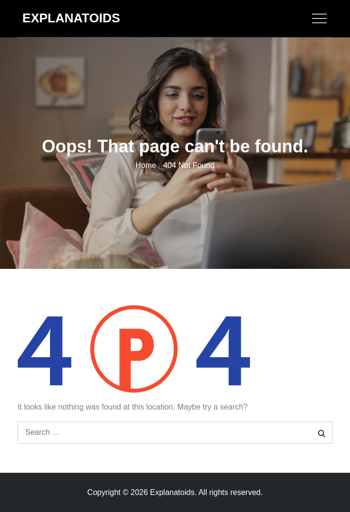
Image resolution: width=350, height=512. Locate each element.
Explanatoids (71, 18)
